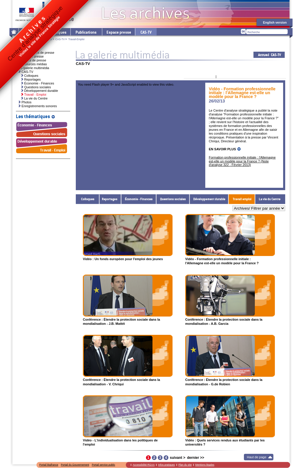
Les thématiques (55, 31)
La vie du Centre (270, 199)
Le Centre (29, 31)
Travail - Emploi (242, 199)
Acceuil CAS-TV (269, 55)
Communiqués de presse (36, 52)
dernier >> (195, 458)
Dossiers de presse (32, 60)
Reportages (110, 199)
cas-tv (146, 31)
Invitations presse (31, 56)
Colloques (87, 199)
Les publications (86, 31)
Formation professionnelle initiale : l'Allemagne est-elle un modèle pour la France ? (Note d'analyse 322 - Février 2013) (242, 161)
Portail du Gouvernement (75, 464)
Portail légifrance (48, 464)
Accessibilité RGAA (144, 464)
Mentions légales (204, 464)
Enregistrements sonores (39, 106)
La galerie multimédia (40, 39)
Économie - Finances (138, 199)
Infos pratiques (166, 464)
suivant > (177, 458)
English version (275, 22)
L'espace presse (118, 31)
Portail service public (103, 464)
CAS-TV (60, 39)
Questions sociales (173, 199)
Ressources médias (33, 64)
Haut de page (256, 457)
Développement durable (209, 199)
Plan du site (185, 464)
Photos (27, 102)
